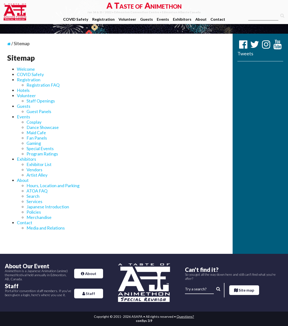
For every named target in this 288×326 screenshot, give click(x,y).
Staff (88, 293)
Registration (103, 19)
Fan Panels (36, 138)
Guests (146, 19)
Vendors (34, 169)
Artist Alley (36, 175)
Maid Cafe (36, 132)
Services (34, 201)
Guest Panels (38, 111)
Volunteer (127, 19)
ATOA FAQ (36, 190)
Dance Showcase (42, 127)
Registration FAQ (42, 85)
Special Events (40, 148)
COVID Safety (75, 19)
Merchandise (39, 217)
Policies (33, 212)
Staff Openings (40, 100)
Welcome (26, 69)
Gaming (33, 143)
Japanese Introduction (47, 206)
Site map (244, 290)
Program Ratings (42, 153)
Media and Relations (45, 227)
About (201, 19)
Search (32, 196)
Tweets (245, 53)
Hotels (23, 90)
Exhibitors (182, 19)
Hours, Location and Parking (52, 185)
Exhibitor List (39, 164)
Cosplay (33, 122)
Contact (217, 19)
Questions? (185, 316)
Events (163, 19)
